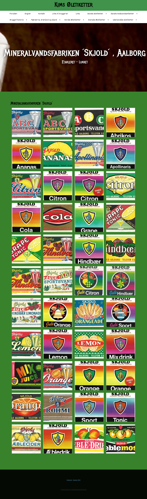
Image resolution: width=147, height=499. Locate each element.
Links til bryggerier (60, 13)
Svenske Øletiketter (96, 19)
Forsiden (13, 13)
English (28, 13)
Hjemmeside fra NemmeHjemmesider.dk (73, 490)
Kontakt (41, 13)
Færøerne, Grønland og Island (44, 19)
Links (78, 13)
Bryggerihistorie (17, 19)
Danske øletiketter (95, 13)
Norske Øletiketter (73, 19)
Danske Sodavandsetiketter (122, 13)
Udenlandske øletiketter (123, 19)
